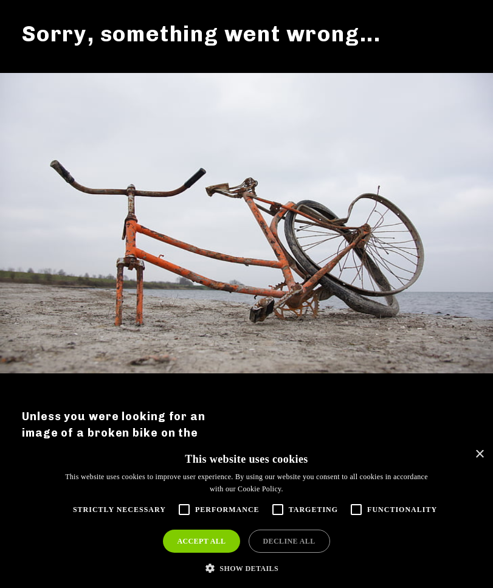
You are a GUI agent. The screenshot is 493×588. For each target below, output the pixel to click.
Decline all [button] (289, 541)
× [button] (479, 454)
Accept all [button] (201, 541)
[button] (246, 567)
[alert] (246, 514)
